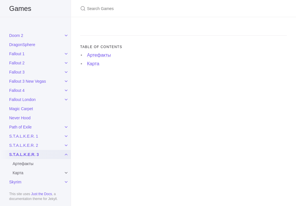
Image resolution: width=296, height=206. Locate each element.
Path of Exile (20, 127)
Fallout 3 (17, 72)
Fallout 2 (17, 63)
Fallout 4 (17, 90)
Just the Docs (41, 194)
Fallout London (22, 99)
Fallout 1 (17, 54)
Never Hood (20, 118)
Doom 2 (16, 35)
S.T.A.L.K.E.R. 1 (23, 136)
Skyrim (15, 182)
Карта (18, 173)
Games (20, 8)
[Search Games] (147, 8)
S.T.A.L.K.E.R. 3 (24, 154)
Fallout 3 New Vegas (27, 81)
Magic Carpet (21, 108)
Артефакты (23, 163)
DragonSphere (22, 44)
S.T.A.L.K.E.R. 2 (23, 145)
